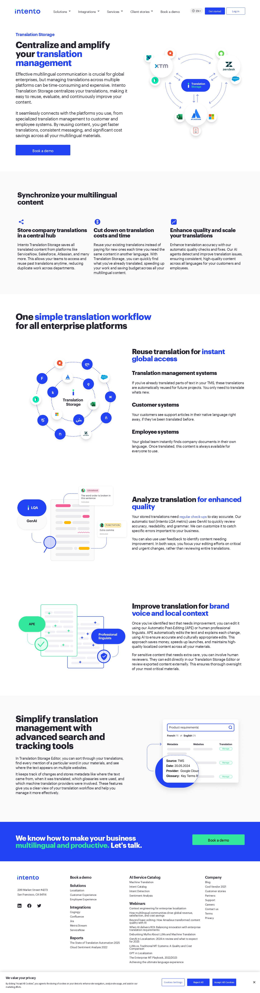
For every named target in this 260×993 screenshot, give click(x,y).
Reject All (198, 982)
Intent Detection (139, 891)
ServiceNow (77, 930)
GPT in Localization (140, 953)
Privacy (209, 918)
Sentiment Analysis (140, 895)
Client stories (141, 10)
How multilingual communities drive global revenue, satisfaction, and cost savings (161, 913)
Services (115, 10)
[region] (130, 982)
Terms (209, 913)
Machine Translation (141, 882)
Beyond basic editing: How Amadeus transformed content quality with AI (164, 921)
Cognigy (75, 912)
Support (210, 900)
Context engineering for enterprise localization (157, 908)
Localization (77, 890)
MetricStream (78, 925)
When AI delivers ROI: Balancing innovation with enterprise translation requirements (164, 928)
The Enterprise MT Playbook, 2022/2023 (153, 957)
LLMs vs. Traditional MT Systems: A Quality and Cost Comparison (160, 947)
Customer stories (215, 891)
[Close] (254, 982)
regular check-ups (194, 516)
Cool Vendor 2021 (215, 886)
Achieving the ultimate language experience (156, 962)
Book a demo (170, 10)
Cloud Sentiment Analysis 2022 (88, 947)
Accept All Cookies (224, 982)
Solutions (62, 10)
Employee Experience (83, 899)
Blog (208, 882)
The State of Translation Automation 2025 (95, 942)
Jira (72, 921)
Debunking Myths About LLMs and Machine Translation (162, 934)
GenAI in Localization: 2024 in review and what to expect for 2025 (163, 939)
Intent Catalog (138, 886)
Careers (210, 904)
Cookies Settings (173, 982)
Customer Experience (83, 894)
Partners (210, 895)
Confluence (77, 916)
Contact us (211, 909)
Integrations (88, 10)
